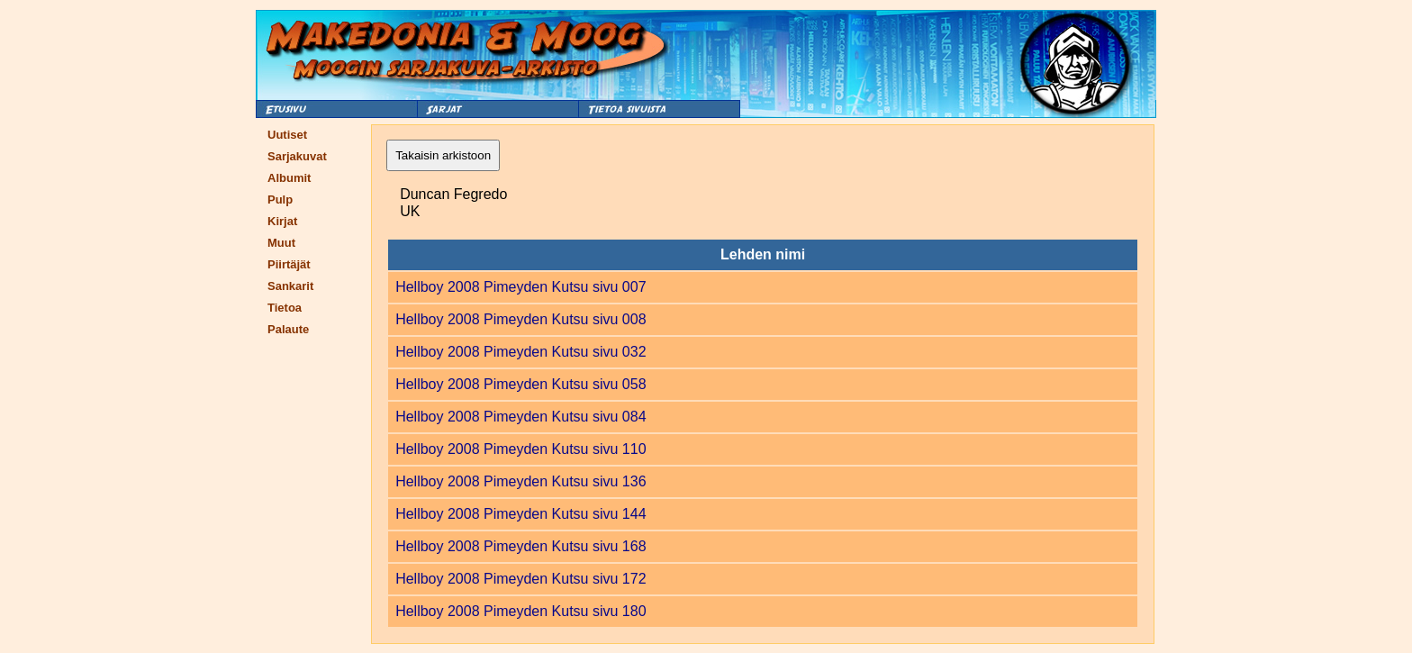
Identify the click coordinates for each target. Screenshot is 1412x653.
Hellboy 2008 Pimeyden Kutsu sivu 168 (520, 546)
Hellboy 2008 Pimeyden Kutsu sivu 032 (520, 351)
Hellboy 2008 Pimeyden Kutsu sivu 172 (520, 578)
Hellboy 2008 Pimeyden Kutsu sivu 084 (520, 416)
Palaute (288, 329)
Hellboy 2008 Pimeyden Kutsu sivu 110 (520, 449)
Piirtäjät (289, 264)
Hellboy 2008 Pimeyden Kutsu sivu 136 (520, 481)
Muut (281, 242)
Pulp (280, 199)
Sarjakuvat (297, 156)
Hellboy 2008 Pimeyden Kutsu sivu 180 (520, 611)
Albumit (289, 178)
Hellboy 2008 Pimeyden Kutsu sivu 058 (520, 384)
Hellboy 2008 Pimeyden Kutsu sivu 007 (520, 287)
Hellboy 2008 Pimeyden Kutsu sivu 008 (520, 319)
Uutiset (287, 134)
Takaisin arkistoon (443, 155)
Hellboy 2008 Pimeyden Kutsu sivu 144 (520, 513)
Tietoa (284, 307)
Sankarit (290, 286)
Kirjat (282, 221)
